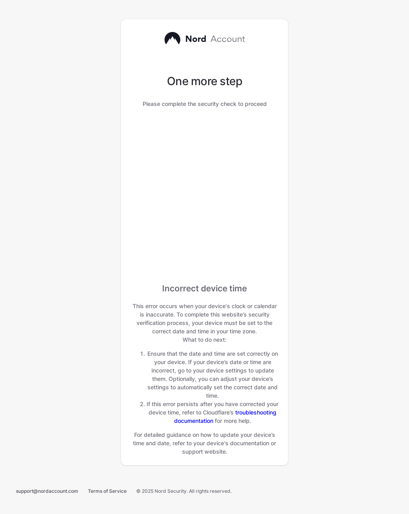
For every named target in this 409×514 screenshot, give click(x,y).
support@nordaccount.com (47, 491)
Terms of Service (107, 491)
